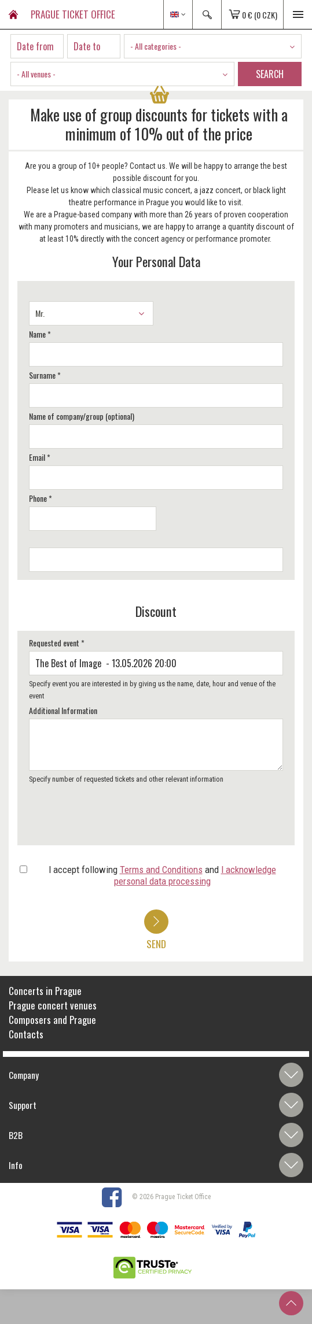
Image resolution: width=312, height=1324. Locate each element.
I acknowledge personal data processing (195, 875)
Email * (39, 457)
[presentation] (114, 818)
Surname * (45, 375)
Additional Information (63, 710)
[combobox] (213, 46)
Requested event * (57, 643)
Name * (40, 334)
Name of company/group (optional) (81, 416)
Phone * (40, 498)
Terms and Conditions (161, 869)
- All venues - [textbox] (36, 74)
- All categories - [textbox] (155, 46)
